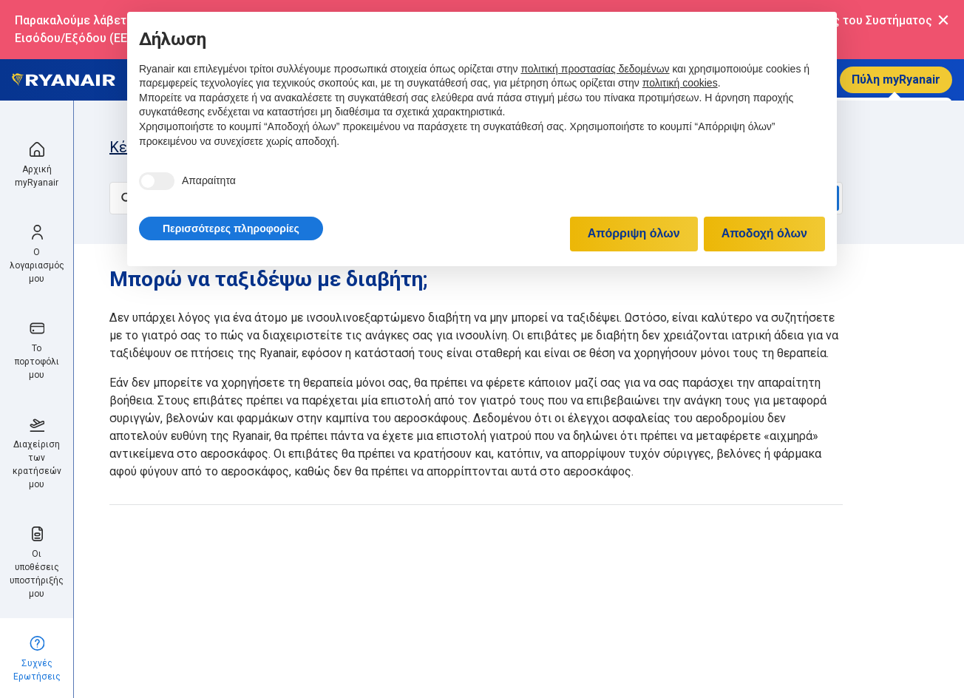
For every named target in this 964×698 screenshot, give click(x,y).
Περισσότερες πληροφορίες (231, 228)
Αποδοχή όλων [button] (764, 233)
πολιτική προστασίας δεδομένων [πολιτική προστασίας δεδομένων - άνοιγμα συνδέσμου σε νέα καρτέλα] (594, 69)
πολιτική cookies (680, 83)
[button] (231, 228)
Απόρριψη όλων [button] (634, 233)
